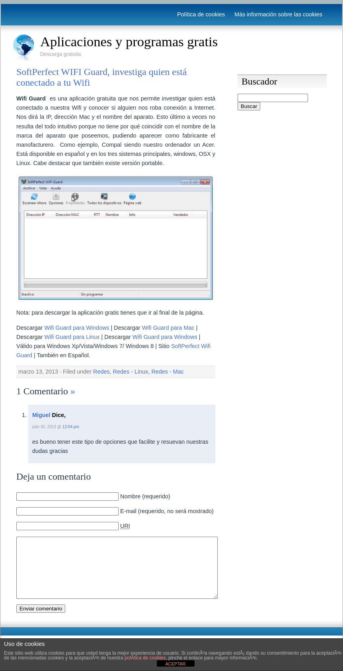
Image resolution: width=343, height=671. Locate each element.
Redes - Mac (167, 371)
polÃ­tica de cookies (145, 658)
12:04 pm (70, 427)
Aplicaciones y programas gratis (129, 41)
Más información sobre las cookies (278, 14)
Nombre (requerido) (145, 496)
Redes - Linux (130, 371)
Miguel (41, 415)
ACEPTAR (175, 663)
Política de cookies (201, 14)
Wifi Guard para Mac (168, 328)
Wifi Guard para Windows (76, 328)
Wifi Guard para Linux (71, 337)
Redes (101, 371)
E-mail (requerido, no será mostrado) (167, 511)
